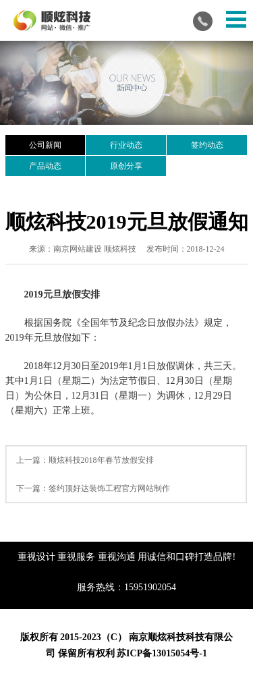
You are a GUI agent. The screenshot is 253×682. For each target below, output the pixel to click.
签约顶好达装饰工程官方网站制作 (109, 488)
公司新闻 (45, 145)
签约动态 (207, 145)
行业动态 (126, 145)
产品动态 (45, 166)
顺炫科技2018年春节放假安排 (101, 460)
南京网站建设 (77, 249)
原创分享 (126, 166)
